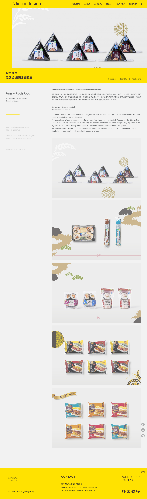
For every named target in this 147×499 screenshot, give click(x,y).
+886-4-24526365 (68, 487)
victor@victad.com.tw (88, 487)
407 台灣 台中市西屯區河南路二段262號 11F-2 (78, 491)
